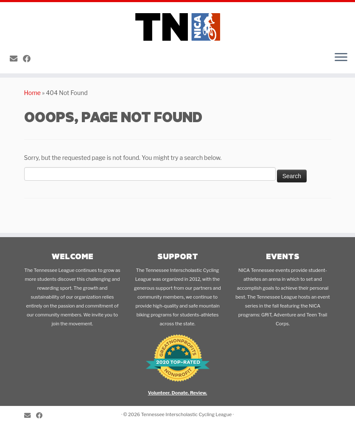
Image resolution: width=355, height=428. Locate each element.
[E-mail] (16, 58)
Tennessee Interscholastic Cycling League (186, 414)
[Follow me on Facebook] (29, 58)
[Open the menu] (341, 58)
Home (32, 92)
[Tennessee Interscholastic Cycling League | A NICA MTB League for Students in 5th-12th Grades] (177, 23)
